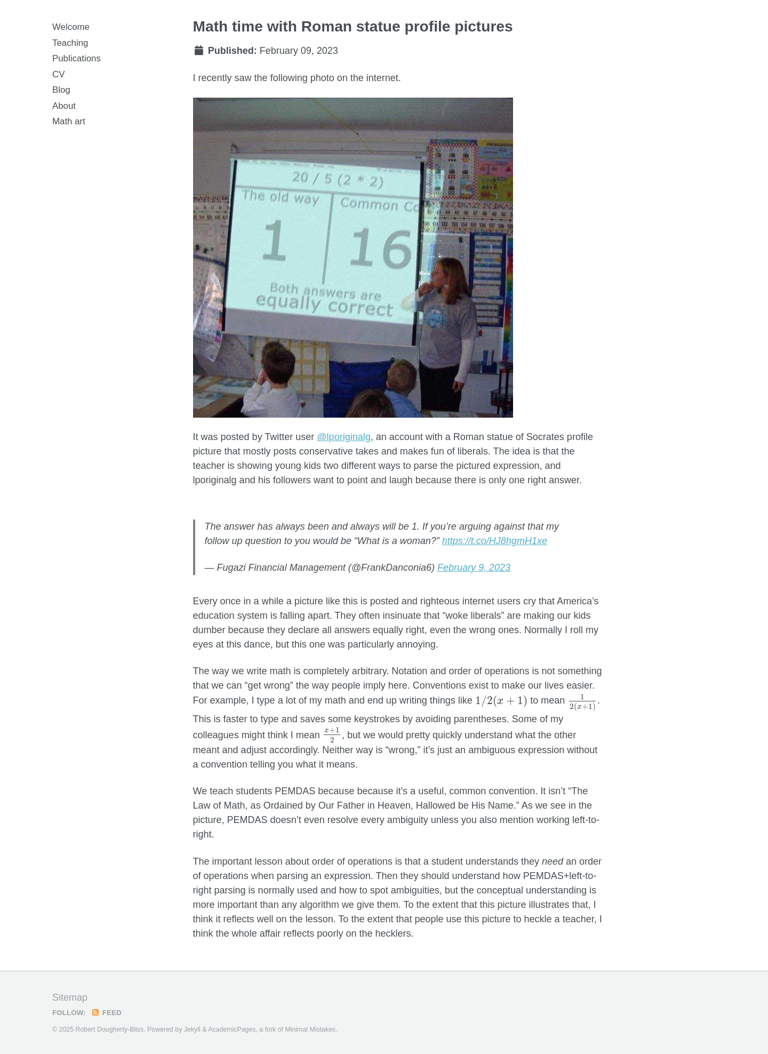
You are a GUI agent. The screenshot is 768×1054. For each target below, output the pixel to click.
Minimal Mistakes (310, 1029)
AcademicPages (231, 1029)
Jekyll (192, 1029)
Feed (106, 1013)
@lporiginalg (343, 437)
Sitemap (69, 997)
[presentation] (501, 701)
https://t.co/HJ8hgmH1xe (494, 541)
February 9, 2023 (473, 567)
